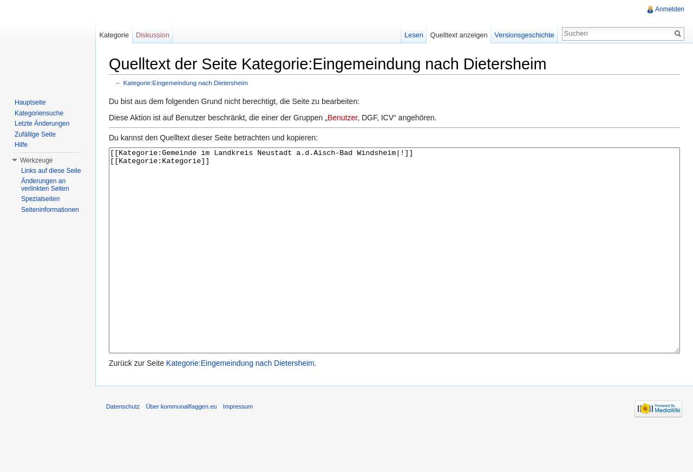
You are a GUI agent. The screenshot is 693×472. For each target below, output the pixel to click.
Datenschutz (123, 447)
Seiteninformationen (50, 210)
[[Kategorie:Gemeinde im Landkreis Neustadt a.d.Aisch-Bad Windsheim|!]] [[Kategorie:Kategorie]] (394, 270)
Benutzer (342, 117)
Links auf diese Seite (51, 170)
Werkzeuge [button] (36, 160)
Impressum (238, 447)
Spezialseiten (40, 199)
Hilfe (21, 144)
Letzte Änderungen (42, 123)
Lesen (413, 35)
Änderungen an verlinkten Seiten (45, 184)
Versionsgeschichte (524, 35)
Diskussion (152, 35)
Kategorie (114, 35)
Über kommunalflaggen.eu (181, 447)
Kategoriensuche (39, 113)
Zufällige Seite (35, 134)
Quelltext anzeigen (459, 35)
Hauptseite (30, 102)
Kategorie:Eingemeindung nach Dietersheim (185, 82)
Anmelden (669, 9)
